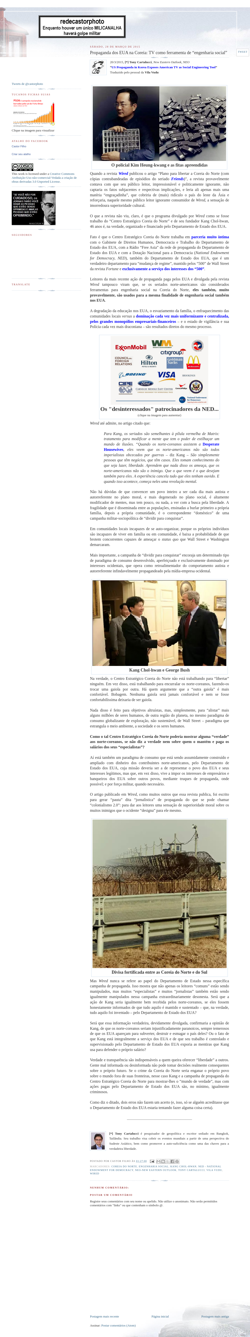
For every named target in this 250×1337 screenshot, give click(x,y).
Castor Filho (19, 146)
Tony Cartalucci (191, 1170)
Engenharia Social (154, 1166)
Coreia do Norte (124, 1166)
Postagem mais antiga (215, 1316)
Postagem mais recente (104, 1316)
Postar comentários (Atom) (118, 1325)
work (21, 174)
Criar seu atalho (21, 154)
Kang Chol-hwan (183, 1166)
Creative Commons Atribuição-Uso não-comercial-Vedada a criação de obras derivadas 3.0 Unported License (44, 177)
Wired (94, 1173)
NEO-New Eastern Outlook (156, 1170)
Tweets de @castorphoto (27, 84)
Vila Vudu (214, 1170)
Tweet (242, 51)
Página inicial (160, 1316)
